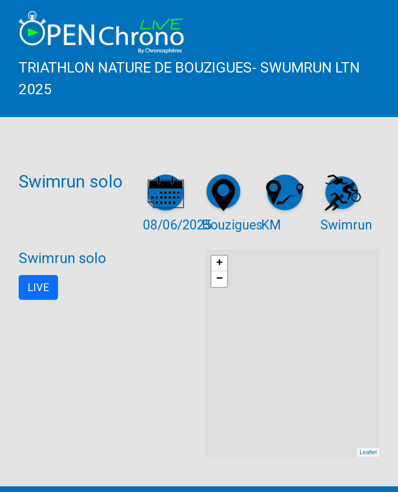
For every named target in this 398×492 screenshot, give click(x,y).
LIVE (38, 287)
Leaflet (368, 452)
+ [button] (219, 263)
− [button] (219, 279)
